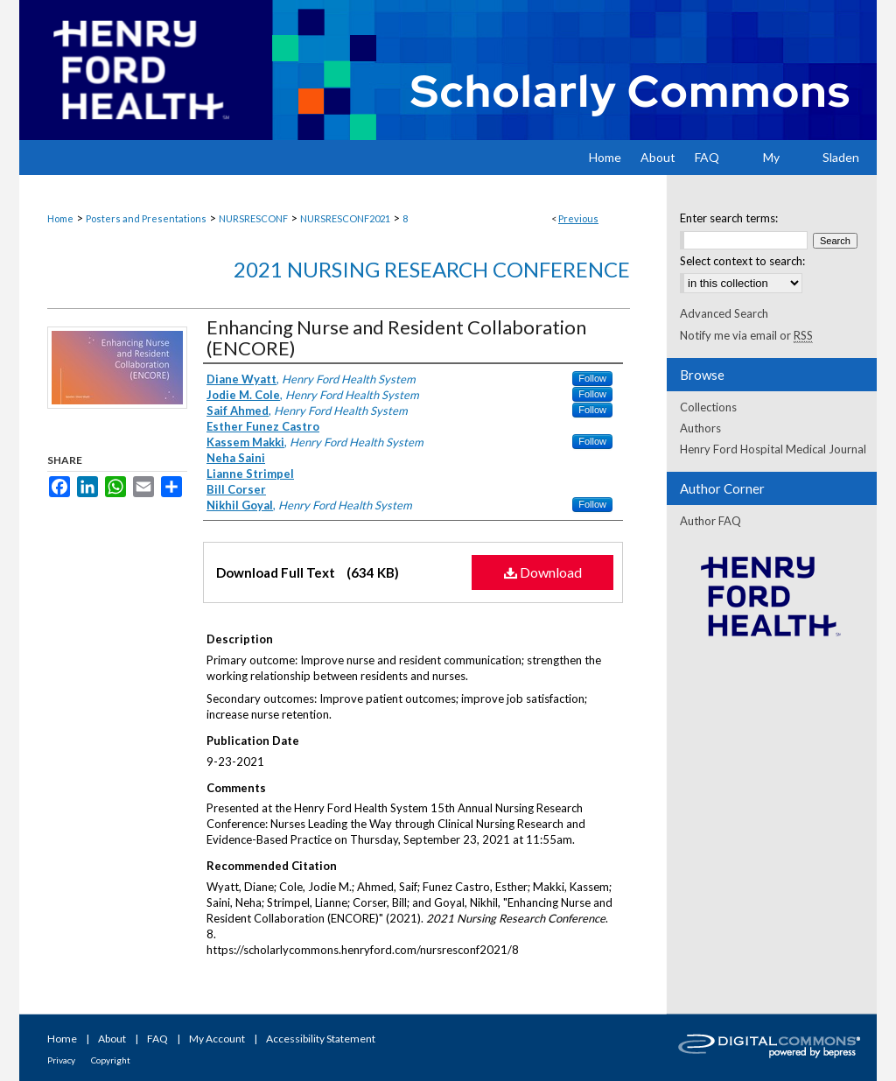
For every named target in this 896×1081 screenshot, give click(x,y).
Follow (592, 378)
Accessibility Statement (320, 1038)
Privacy (61, 1060)
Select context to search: (742, 261)
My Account (217, 1038)
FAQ (157, 1038)
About (112, 1038)
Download (543, 572)
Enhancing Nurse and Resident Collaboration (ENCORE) (396, 337)
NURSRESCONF (253, 218)
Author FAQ (710, 521)
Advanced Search (724, 313)
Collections (708, 407)
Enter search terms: (729, 218)
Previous (578, 218)
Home (60, 218)
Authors (700, 428)
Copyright (110, 1060)
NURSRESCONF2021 (345, 218)
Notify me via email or (746, 335)
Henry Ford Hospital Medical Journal (773, 449)
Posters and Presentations (146, 218)
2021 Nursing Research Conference (432, 269)
